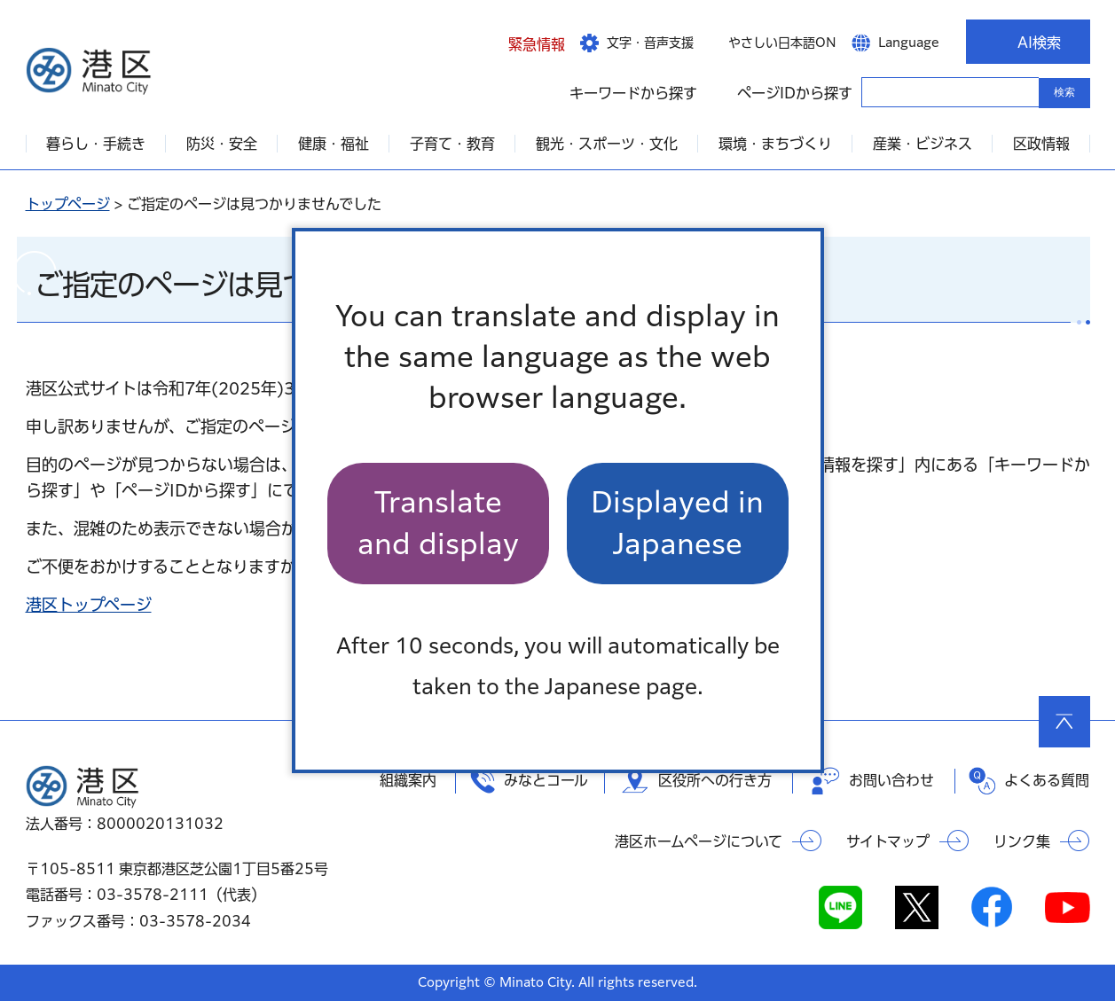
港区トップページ (89, 605)
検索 (1064, 92)
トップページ (68, 204)
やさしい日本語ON (782, 42)
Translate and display (438, 523)
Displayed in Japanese (677, 523)
